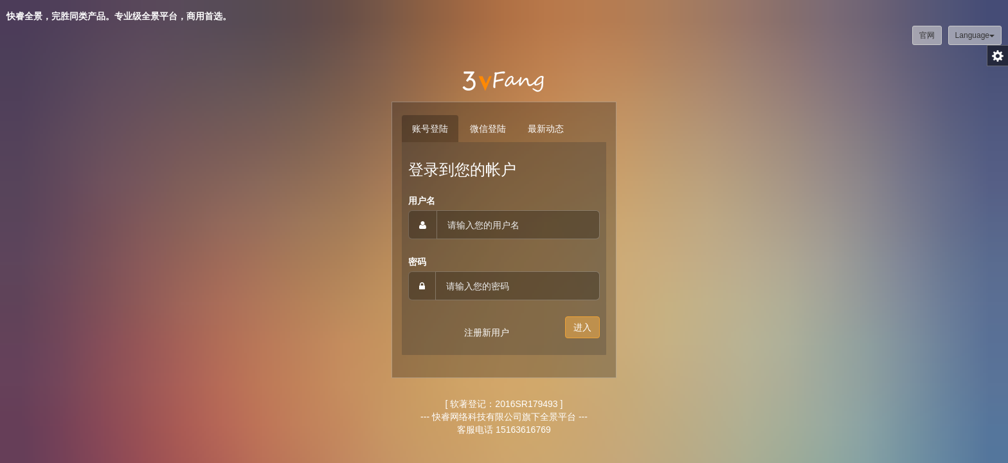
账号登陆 (430, 128)
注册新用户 (486, 332)
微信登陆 (488, 128)
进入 (582, 327)
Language (975, 35)
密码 (417, 262)
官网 (927, 35)
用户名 (421, 200)
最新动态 (546, 128)
